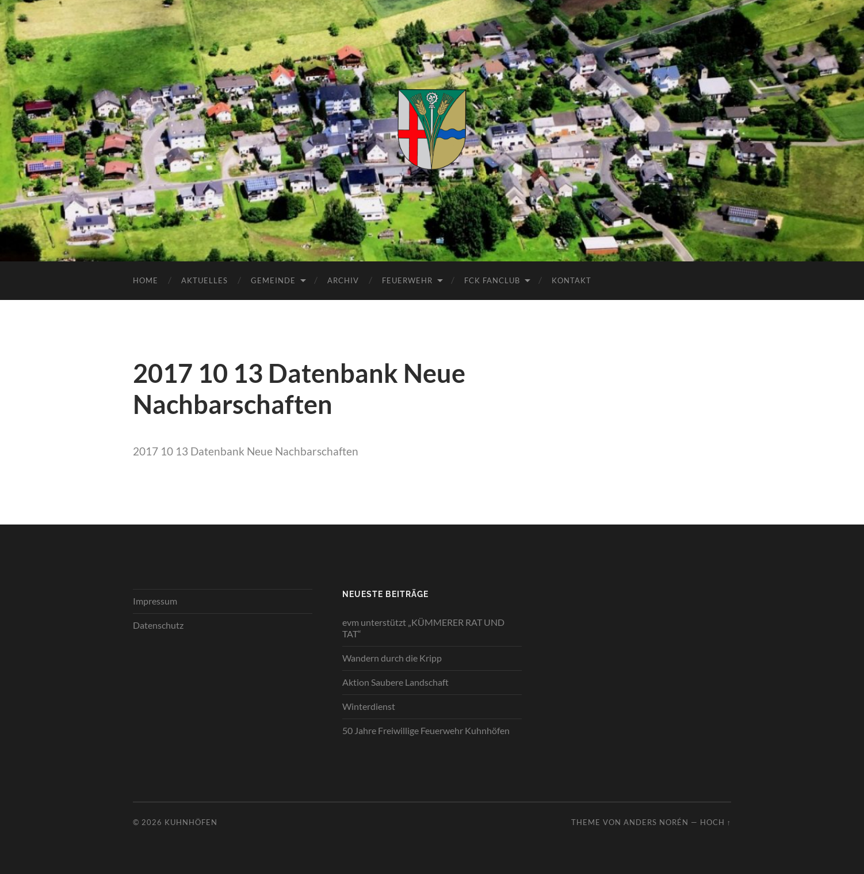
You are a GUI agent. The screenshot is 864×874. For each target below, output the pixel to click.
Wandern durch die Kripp (392, 657)
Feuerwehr (407, 280)
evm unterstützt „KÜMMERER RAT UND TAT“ (423, 628)
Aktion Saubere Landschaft (395, 682)
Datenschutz (158, 625)
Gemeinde (273, 280)
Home (145, 280)
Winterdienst (368, 706)
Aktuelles (204, 280)
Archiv (343, 280)
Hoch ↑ (715, 822)
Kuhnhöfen (191, 822)
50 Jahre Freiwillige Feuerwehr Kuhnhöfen (426, 730)
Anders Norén (656, 822)
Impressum (155, 600)
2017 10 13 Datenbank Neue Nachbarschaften (245, 451)
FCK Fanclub (492, 280)
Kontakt (571, 280)
